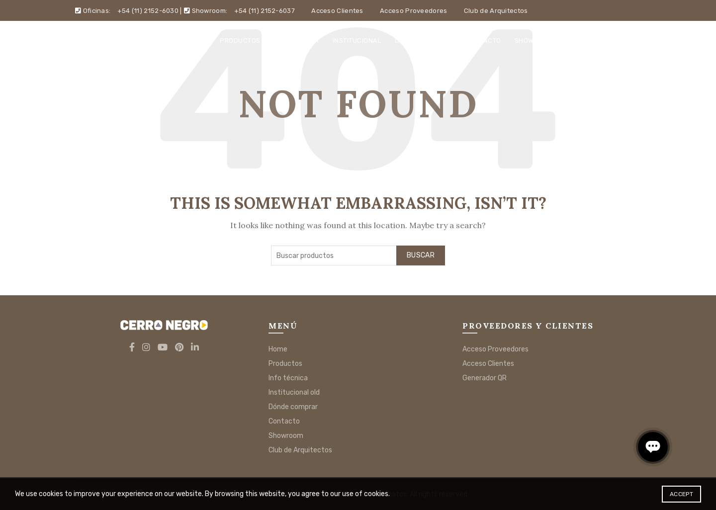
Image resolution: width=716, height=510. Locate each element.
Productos (240, 40)
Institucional (357, 40)
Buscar (421, 255)
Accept (681, 494)
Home (196, 40)
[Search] (633, 40)
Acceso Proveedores (413, 10)
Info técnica (296, 40)
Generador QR (484, 378)
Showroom (533, 40)
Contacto (483, 40)
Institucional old (294, 392)
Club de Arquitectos (496, 10)
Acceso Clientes (337, 10)
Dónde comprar (423, 40)
